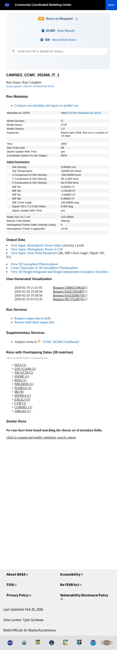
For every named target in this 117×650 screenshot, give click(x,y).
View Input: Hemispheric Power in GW (37, 249)
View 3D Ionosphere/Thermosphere (34, 264)
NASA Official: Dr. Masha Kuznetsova (29, 630)
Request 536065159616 (70, 287)
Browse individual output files (34, 322)
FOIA (10, 584)
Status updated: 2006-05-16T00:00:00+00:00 (30, 86)
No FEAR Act (69, 584)
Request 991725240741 (70, 299)
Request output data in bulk (32, 318)
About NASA (16, 574)
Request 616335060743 (70, 295)
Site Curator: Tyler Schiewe (23, 620)
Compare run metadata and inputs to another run (46, 105)
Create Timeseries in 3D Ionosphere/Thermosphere (44, 268)
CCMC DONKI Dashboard (57, 342)
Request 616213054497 (70, 291)
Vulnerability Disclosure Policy (84, 595)
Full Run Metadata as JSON (84, 112)
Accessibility (70, 574)
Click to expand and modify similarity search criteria (41, 437)
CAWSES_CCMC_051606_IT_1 (32, 75)
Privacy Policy (18, 595)
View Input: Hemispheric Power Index (36, 245)
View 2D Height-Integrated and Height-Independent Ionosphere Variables (59, 271)
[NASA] (9, 5)
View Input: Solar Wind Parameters (34, 253)
